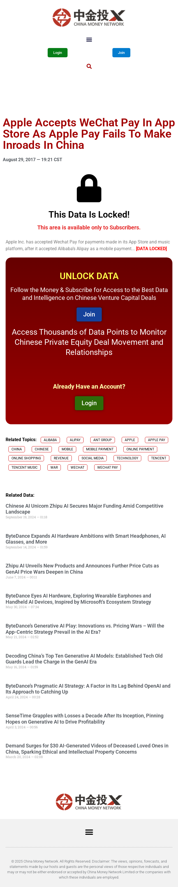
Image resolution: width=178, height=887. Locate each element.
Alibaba (50, 440)
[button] (89, 39)
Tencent (158, 458)
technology (127, 458)
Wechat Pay (107, 467)
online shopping (26, 458)
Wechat (77, 467)
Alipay (75, 440)
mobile (67, 449)
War (54, 467)
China (16, 449)
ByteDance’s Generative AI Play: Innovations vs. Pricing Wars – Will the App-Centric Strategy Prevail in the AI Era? (85, 629)
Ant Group (102, 440)
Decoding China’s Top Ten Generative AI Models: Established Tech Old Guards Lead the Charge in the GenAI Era (84, 659)
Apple (130, 440)
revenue (61, 458)
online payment (140, 449)
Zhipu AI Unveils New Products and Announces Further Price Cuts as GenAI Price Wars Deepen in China (82, 569)
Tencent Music (24, 467)
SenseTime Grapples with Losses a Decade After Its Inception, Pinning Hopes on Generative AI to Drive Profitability (84, 719)
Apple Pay (156, 440)
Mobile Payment (100, 449)
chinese (42, 449)
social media (93, 458)
